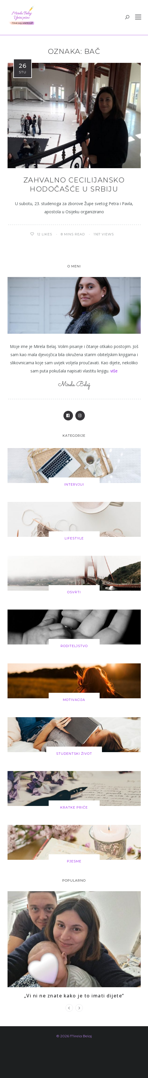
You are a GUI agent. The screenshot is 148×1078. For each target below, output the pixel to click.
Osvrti (74, 592)
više (114, 371)
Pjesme (74, 861)
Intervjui (74, 484)
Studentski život (74, 754)
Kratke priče (74, 807)
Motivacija (74, 700)
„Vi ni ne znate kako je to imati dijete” (74, 995)
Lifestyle (74, 538)
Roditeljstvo (74, 646)
